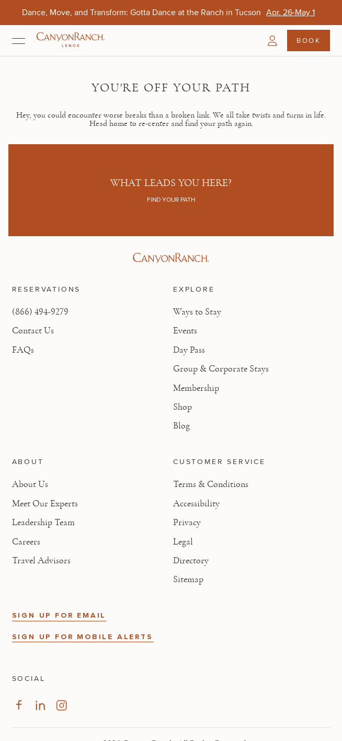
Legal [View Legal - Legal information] (183, 542)
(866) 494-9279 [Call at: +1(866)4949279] (40, 312)
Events (185, 330)
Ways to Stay (197, 312)
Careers (26, 542)
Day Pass (189, 350)
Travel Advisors (41, 560)
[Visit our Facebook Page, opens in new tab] (18, 705)
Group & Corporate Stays (221, 369)
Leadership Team (43, 522)
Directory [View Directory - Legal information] (191, 560)
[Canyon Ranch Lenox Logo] (71, 40)
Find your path (171, 199)
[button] (272, 40)
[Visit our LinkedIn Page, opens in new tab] (40, 705)
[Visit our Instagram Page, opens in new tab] (61, 705)
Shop (182, 407)
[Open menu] (18, 41)
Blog (181, 426)
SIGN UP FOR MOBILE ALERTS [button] (82, 636)
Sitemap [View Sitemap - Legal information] (188, 579)
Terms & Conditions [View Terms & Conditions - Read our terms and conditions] (210, 484)
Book (309, 40)
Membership (196, 388)
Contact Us (33, 330)
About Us (30, 484)
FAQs (23, 350)
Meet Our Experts (45, 503)
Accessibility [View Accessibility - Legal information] (196, 503)
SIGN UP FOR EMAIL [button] (59, 615)
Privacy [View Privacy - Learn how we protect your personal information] (187, 522)
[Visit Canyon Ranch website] (171, 258)
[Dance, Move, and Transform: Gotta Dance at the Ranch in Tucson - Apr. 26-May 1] (290, 12)
